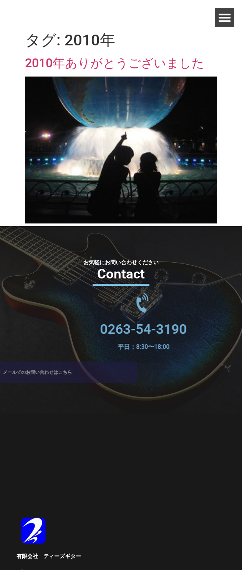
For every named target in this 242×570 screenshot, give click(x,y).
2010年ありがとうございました (114, 63)
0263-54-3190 (158, 329)
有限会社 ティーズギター (49, 556)
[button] (224, 17)
